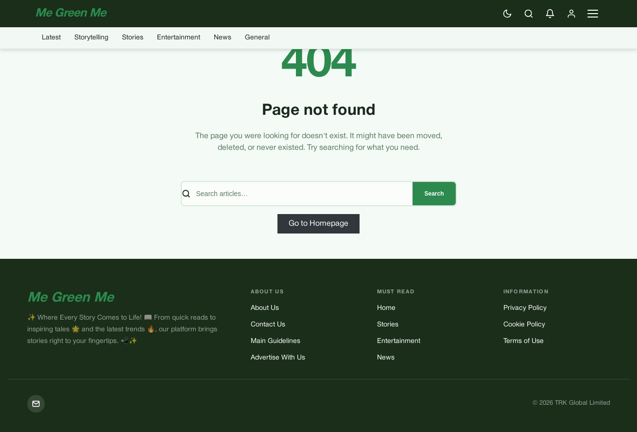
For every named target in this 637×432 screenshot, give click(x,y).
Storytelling (91, 38)
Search (434, 193)
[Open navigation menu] (593, 13)
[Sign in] (571, 13)
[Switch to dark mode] (507, 13)
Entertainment (178, 38)
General (257, 38)
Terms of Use (523, 341)
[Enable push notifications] (550, 13)
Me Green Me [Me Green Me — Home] (70, 13)
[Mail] (36, 404)
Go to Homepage (318, 223)
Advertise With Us (278, 358)
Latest (51, 38)
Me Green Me (70, 298)
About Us (265, 308)
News (222, 38)
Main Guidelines (275, 341)
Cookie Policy (524, 325)
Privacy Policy (525, 308)
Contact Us (268, 325)
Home (386, 308)
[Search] (528, 13)
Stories (132, 38)
